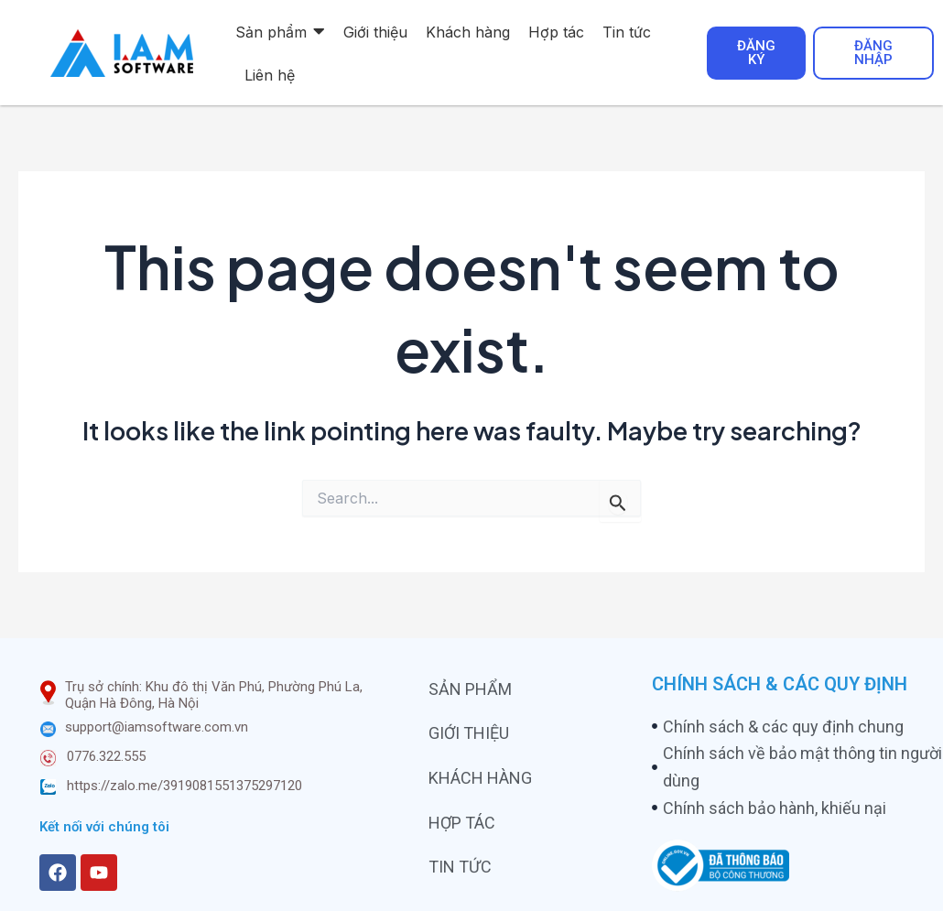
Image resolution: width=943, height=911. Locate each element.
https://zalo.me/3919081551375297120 (184, 785)
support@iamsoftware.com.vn (156, 727)
